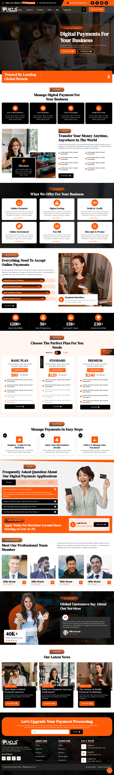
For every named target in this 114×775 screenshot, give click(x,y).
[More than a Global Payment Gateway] (19, 676)
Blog (57, 10)
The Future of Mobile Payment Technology (90, 690)
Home (20, 10)
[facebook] (92, 3)
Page (49, 10)
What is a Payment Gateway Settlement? (57, 690)
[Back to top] (109, 770)
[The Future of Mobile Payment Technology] (94, 676)
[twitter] (97, 3)
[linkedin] (106, 3)
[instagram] (101, 3)
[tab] (9, 482)
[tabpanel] (30, 500)
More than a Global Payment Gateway (15, 690)
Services (40, 10)
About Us (30, 10)
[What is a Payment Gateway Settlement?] (57, 676)
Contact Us (67, 10)
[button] (82, 641)
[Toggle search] (83, 9)
